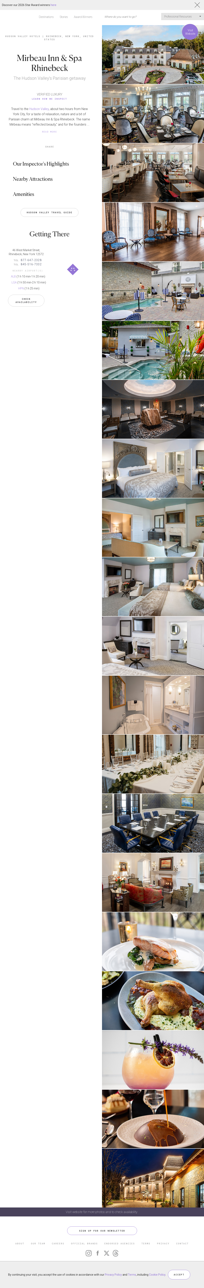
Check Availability (26, 300)
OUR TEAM (38, 1243)
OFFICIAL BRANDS (84, 1243)
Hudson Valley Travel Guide (49, 212)
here (53, 5)
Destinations (46, 17)
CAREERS (58, 1243)
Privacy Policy (113, 1274)
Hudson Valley (39, 109)
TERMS (145, 1243)
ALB (13, 276)
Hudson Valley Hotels (22, 36)
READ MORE (49, 131)
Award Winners (83, 17)
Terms (132, 1274)
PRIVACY (163, 1243)
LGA (14, 282)
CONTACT (182, 1243)
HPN (21, 288)
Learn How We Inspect (49, 98)
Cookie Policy (157, 1274)
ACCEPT (179, 1274)
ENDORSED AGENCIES (119, 1243)
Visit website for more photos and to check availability (102, 1212)
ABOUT (19, 1243)
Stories (64, 17)
